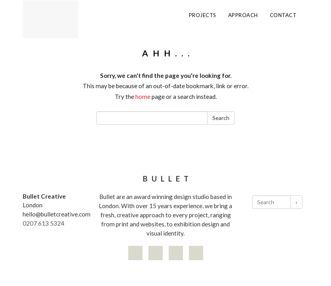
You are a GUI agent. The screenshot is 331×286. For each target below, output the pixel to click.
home (142, 96)
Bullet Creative (44, 196)
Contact (283, 15)
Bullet (167, 178)
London (32, 205)
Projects (202, 15)
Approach (243, 15)
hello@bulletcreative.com (56, 214)
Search (220, 117)
